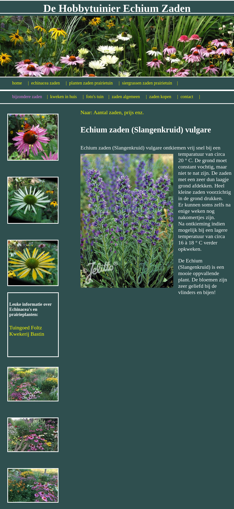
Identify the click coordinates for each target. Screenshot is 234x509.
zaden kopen (163, 96)
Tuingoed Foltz (25, 327)
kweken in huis (67, 96)
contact (190, 96)
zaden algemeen (129, 96)
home (20, 83)
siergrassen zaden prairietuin (150, 83)
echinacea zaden (49, 83)
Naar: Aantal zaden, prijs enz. (112, 112)
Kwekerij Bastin (26, 334)
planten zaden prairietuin (94, 83)
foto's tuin (97, 96)
